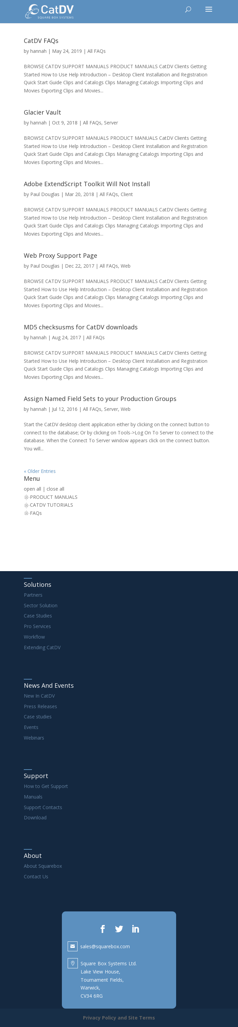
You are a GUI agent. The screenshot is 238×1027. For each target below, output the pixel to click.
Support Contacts (43, 807)
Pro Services (37, 626)
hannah (38, 51)
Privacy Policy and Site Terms (119, 1017)
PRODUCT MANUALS (54, 497)
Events (31, 727)
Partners (33, 595)
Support (36, 776)
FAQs (36, 513)
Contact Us (36, 876)
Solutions (37, 584)
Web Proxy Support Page (60, 255)
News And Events (49, 685)
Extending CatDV (42, 647)
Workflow (34, 637)
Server (111, 122)
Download (35, 817)
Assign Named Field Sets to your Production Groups (100, 399)
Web (126, 266)
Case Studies (38, 615)
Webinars (34, 737)
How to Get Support (46, 786)
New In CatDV (39, 696)
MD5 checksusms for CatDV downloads (81, 327)
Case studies (38, 716)
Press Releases (40, 706)
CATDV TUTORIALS (51, 505)
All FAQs (96, 51)
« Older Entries (40, 471)
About (33, 855)
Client (127, 194)
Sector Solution (40, 605)
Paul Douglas (45, 194)
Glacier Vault (42, 112)
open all (32, 489)
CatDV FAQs (41, 40)
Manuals (33, 796)
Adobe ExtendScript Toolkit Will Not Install (87, 184)
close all (55, 489)
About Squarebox (43, 866)
